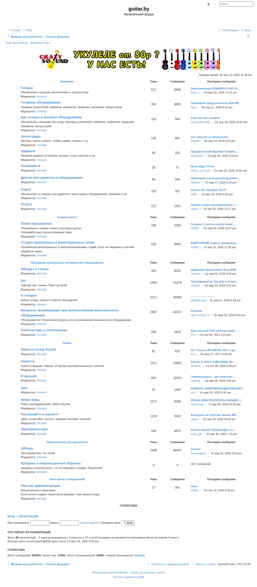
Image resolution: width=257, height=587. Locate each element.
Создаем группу (67, 217)
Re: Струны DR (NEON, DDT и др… (214, 350)
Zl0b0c (195, 490)
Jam (24, 388)
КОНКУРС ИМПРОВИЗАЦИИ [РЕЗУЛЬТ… (218, 388)
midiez (195, 208)
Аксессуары (31, 136)
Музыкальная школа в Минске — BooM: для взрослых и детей (128, 572)
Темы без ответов (16, 42)
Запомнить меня (112, 522)
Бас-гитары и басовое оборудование (51, 117)
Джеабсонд (198, 300)
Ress (194, 107)
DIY (23, 281)
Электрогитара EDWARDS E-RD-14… (215, 88)
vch (193, 392)
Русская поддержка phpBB (128, 577)
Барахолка (67, 81)
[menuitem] (27, 30)
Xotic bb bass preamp (205, 117)
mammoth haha (200, 122)
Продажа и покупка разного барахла (51, 463)
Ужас (194, 486)
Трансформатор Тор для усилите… (215, 281)
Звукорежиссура (34, 429)
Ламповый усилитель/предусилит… (215, 178)
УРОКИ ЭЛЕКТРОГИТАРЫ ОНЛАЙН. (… (217, 400)
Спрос (26, 189)
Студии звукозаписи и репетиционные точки (57, 242)
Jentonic (196, 365)
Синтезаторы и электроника (44, 330)
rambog (195, 380)
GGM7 (195, 228)
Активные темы (40, 42)
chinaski (42, 96)
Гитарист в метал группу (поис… (213, 224)
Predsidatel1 (198, 453)
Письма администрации (40, 485)
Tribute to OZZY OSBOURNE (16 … (213, 361)
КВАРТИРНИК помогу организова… (215, 242)
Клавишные (30, 166)
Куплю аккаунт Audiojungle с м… (213, 429)
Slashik (195, 140)
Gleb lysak (197, 404)
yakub (194, 419)
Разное (67, 343)
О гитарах (29, 295)
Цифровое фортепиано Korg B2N (213, 269)
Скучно (196, 449)
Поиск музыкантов (36, 223)
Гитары (27, 88)
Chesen (195, 273)
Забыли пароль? (89, 522)
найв (194, 194)
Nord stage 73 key (202, 166)
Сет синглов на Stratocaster (209, 136)
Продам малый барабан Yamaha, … (215, 151)
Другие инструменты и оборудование (52, 177)
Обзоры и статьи (35, 269)
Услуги (26, 204)
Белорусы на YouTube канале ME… (215, 414)
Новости (28, 361)
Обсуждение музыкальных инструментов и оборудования (67, 262)
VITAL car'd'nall (200, 170)
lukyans (140, 555)
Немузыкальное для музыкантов (67, 442)
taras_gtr (196, 433)
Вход (11, 516)
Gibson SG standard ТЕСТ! (208, 189)
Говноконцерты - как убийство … (213, 376)
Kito (193, 354)
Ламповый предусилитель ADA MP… (216, 103)
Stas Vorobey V (200, 315)
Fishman (196, 310)
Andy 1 (195, 92)
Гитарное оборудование (40, 102)
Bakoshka (197, 155)
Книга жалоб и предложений (67, 479)
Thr (193, 334)
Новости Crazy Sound (38, 349)
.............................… (203, 296)
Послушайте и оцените (39, 414)
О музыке (28, 376)
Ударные (28, 151)
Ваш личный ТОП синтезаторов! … (215, 330)
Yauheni (196, 182)
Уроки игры (30, 400)
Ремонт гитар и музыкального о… (214, 204)
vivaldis (195, 285)
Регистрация (28, 516)
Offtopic (27, 448)
